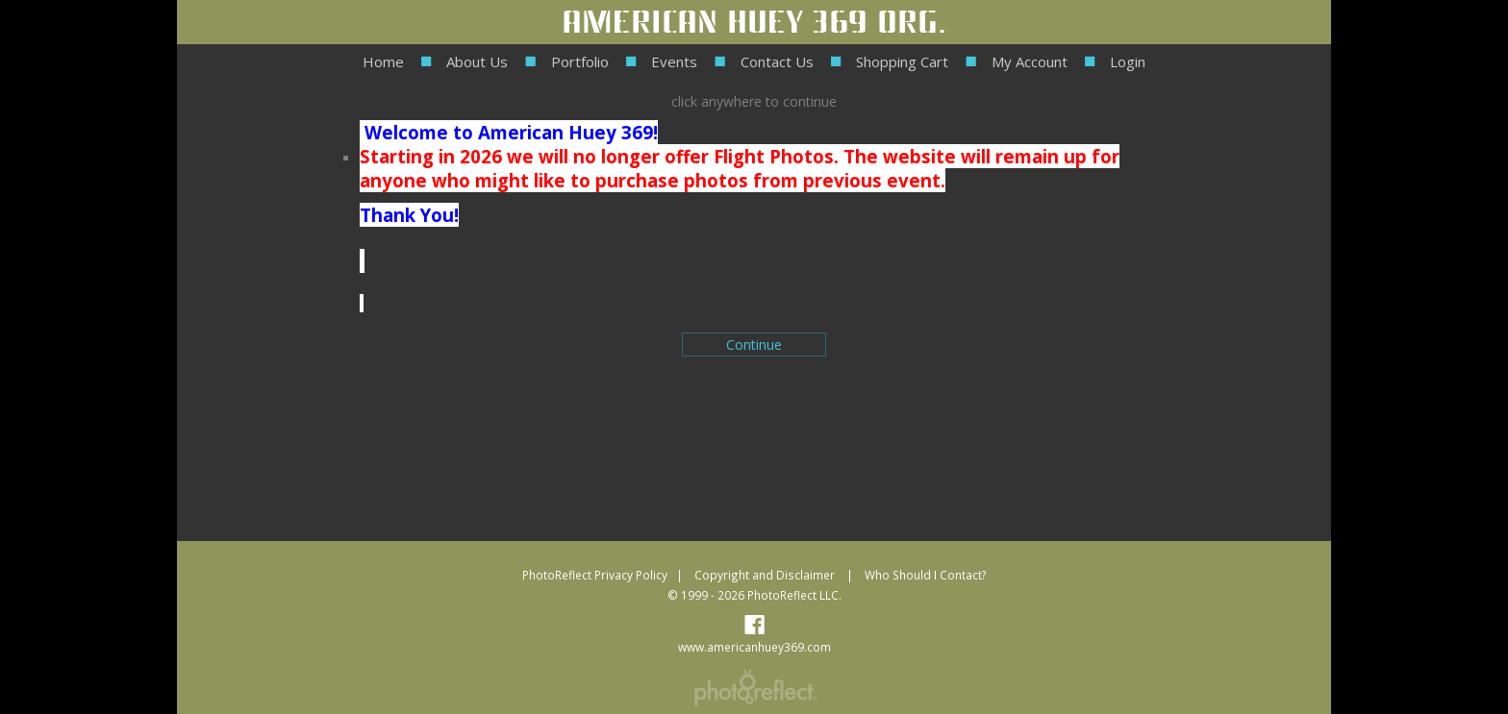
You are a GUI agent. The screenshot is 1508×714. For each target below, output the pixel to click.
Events (674, 61)
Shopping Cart (902, 61)
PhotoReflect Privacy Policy (594, 574)
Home (383, 61)
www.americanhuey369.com (754, 646)
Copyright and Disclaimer (766, 574)
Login (1127, 61)
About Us (477, 61)
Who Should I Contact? (926, 574)
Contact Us (777, 61)
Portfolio (580, 61)
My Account (1030, 61)
